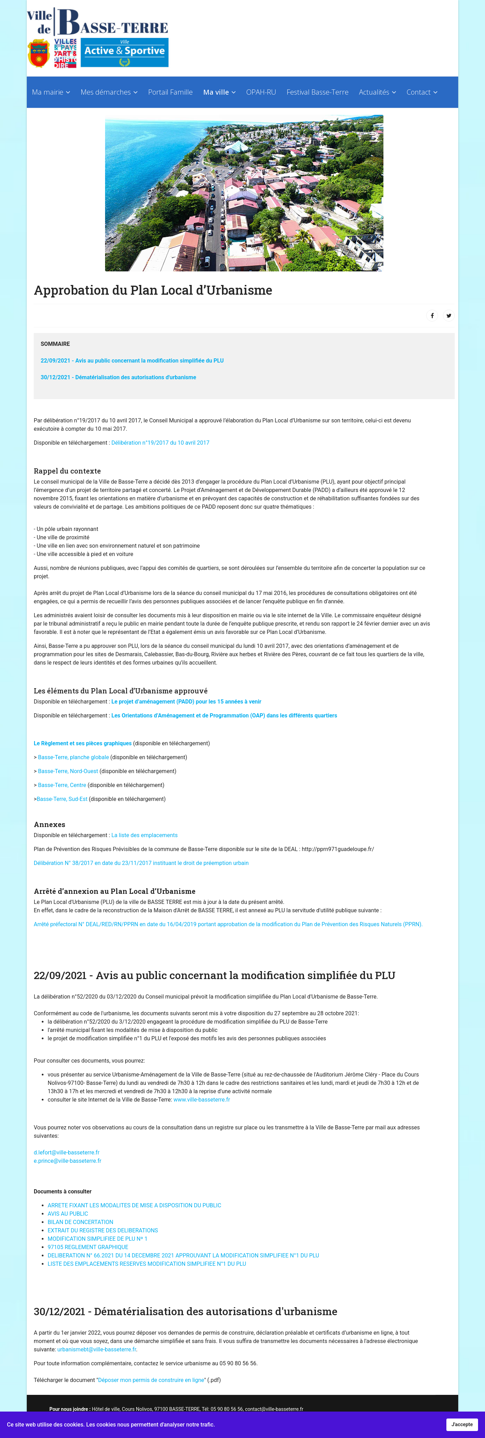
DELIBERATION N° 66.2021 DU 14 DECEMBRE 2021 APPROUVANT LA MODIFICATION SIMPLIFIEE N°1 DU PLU (183, 1255)
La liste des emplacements (144, 835)
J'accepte (462, 1425)
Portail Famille (170, 92)
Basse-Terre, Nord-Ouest (69, 771)
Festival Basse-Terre (318, 92)
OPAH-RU (261, 92)
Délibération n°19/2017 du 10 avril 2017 (160, 442)
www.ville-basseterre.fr (202, 1099)
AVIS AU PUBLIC (68, 1213)
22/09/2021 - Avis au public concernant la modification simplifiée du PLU (132, 360)
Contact (419, 92)
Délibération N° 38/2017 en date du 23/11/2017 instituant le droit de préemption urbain (141, 863)
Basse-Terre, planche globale (73, 757)
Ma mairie (47, 92)
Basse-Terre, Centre (62, 785)
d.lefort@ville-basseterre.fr (67, 1152)
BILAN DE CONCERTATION (80, 1222)
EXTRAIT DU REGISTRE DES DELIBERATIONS (103, 1230)
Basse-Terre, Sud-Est (62, 799)
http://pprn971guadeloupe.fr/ (338, 849)
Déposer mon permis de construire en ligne (151, 1380)
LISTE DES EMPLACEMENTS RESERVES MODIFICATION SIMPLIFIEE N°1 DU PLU (147, 1264)
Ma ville (216, 92)
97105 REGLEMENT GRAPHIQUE (88, 1247)
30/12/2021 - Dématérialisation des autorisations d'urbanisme (118, 377)
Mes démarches (106, 92)
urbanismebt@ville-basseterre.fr (96, 1349)
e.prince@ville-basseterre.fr (67, 1161)
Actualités (374, 92)
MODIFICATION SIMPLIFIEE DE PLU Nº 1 (98, 1239)
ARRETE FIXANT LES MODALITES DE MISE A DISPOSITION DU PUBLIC (134, 1205)
